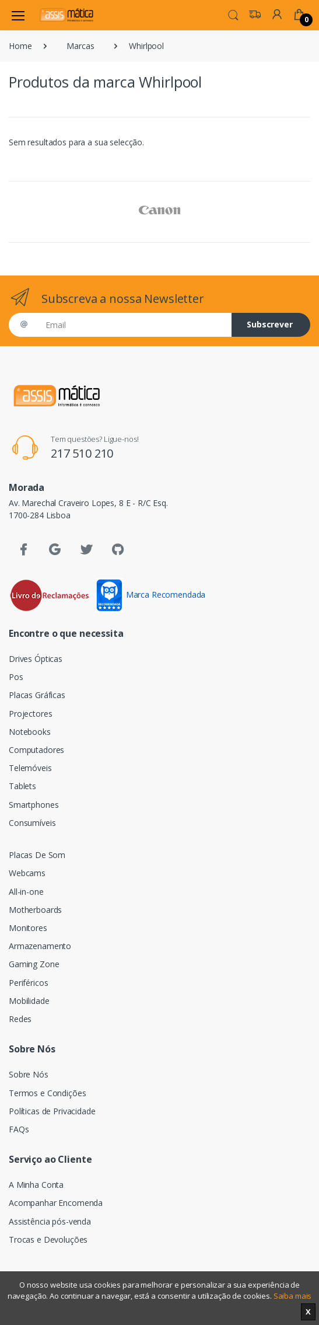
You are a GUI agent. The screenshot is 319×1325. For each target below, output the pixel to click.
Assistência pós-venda (50, 1221)
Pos (16, 676)
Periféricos (28, 982)
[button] (233, 14)
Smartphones (33, 804)
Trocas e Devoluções (48, 1239)
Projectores (30, 713)
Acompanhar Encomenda (56, 1202)
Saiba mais (293, 1296)
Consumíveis (32, 822)
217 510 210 (82, 453)
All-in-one (26, 891)
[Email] (134, 325)
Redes (20, 1018)
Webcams (27, 872)
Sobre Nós (28, 1074)
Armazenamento (40, 945)
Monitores (28, 927)
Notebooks (30, 731)
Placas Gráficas (37, 694)
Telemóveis (30, 767)
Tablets (22, 785)
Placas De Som (37, 854)
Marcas (80, 45)
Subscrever (270, 324)
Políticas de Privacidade (52, 1111)
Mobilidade (29, 1000)
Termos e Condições (47, 1093)
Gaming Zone (34, 964)
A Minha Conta (36, 1184)
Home (20, 45)
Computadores (36, 749)
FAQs (19, 1129)
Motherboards (35, 909)
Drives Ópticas (35, 658)
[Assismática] (66, 15)
